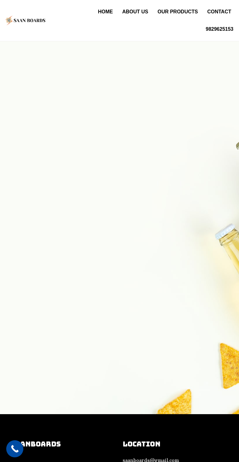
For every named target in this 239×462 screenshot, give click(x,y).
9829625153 (219, 29)
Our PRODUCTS (177, 11)
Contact (219, 11)
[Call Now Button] (14, 448)
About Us (135, 11)
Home (105, 11)
